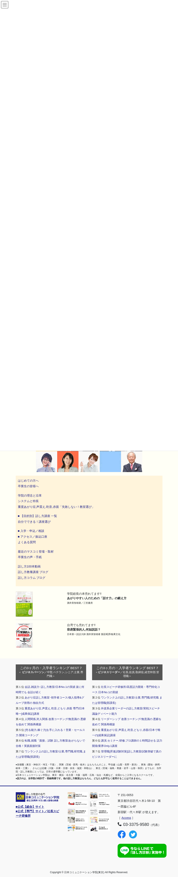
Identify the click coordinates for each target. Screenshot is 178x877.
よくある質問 (27, 542)
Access (126, 817)
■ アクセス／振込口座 (32, 536)
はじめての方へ (28, 480)
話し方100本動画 (29, 566)
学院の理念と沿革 (30, 495)
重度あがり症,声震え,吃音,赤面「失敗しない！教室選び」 (57, 506)
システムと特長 (28, 501)
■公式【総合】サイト (30, 806)
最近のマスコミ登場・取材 (36, 551)
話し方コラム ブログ (32, 577)
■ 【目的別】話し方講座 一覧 (37, 516)
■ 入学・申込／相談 (31, 531)
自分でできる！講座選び (34, 521)
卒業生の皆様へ (28, 486)
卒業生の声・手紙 (30, 557)
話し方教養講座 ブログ (33, 572)
